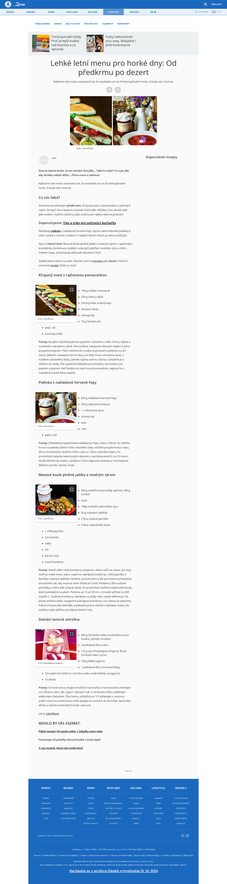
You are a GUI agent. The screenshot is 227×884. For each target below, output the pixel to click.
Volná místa (149, 849)
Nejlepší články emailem (62, 835)
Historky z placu (113, 808)
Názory (31, 12)
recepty (54, 265)
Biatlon (91, 818)
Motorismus (91, 813)
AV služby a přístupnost (171, 855)
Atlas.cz (88, 849)
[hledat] (206, 4)
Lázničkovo (52, 713)
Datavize (46, 813)
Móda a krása (42, 23)
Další (153, 12)
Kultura (93, 12)
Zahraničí (45, 803)
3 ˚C (216, 11)
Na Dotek (68, 808)
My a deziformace (181, 803)
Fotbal (90, 798)
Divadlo (136, 818)
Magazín (158, 798)
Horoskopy (123, 23)
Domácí (46, 798)
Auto (46, 818)
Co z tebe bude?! (68, 818)
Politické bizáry (113, 818)
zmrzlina (98, 261)
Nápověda (188, 855)
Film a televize (136, 798)
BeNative (181, 823)
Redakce (42, 835)
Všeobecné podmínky (68, 855)
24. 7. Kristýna (201, 11)
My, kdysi (113, 823)
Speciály (134, 12)
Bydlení (158, 808)
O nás (124, 849)
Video (113, 798)
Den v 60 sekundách (113, 803)
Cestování (158, 813)
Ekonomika (46, 808)
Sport (51, 12)
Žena (158, 803)
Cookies (84, 855)
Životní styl (91, 23)
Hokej (91, 803)
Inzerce (37, 855)
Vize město (181, 808)
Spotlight (72, 12)
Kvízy (158, 823)
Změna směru (181, 818)
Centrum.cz (77, 849)
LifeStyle (113, 12)
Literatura (136, 813)
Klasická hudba (136, 808)
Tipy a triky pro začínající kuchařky (89, 223)
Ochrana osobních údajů (121, 855)
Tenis (90, 808)
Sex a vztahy (73, 23)
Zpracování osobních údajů (146, 855)
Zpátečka (113, 813)
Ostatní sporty (91, 823)
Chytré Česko (181, 798)
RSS (49, 835)
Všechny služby (135, 849)
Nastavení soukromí (99, 855)
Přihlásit (216, 4)
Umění (136, 823)
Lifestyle (158, 787)
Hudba (136, 803)
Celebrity (107, 23)
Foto (158, 818)
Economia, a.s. (112, 849)
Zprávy (10, 12)
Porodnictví (181, 813)
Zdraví (58, 23)
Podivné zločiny (68, 813)
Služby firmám (49, 855)
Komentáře (68, 798)
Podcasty (68, 803)
